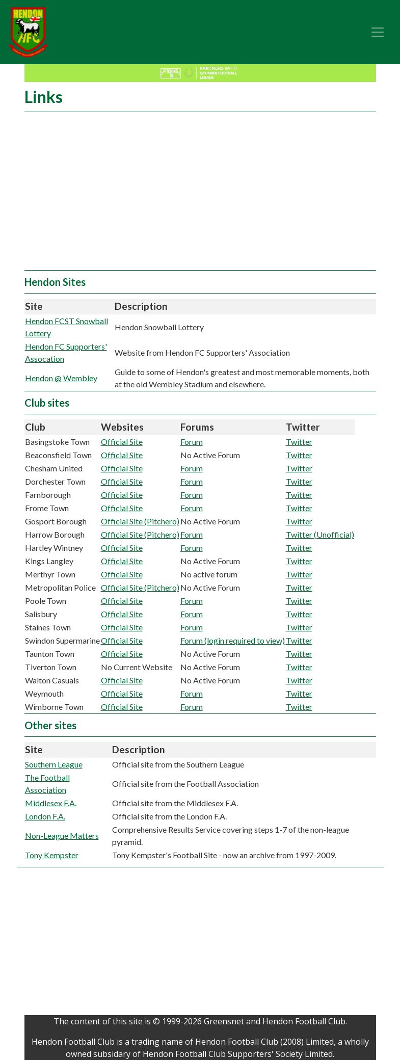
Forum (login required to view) (232, 640)
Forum (191, 441)
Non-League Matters (62, 835)
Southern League (54, 764)
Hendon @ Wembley (61, 378)
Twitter (299, 441)
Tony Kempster (51, 855)
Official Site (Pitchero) (140, 521)
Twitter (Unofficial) (320, 534)
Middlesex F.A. (50, 803)
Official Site (122, 441)
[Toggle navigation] (377, 32)
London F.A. (45, 816)
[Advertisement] (200, 193)
